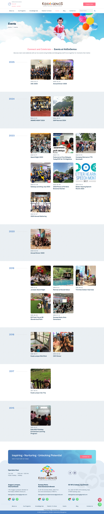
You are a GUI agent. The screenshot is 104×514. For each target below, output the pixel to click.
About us (11, 11)
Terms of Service (56, 510)
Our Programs (22, 11)
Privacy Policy (47, 510)
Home (10, 27)
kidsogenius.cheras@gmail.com (17, 495)
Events (57, 11)
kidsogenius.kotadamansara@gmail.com (49, 495)
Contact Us (72, 11)
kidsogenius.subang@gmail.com (77, 495)
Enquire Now (89, 4)
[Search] (95, 11)
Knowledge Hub (34, 11)
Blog (64, 11)
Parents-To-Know (46, 11)
